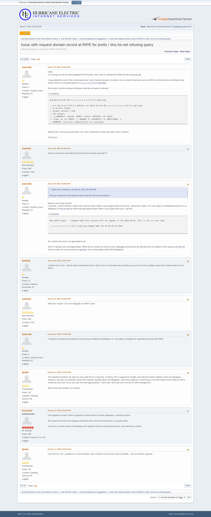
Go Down (24, 59)
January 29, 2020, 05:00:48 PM (59, 299)
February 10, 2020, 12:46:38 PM (59, 372)
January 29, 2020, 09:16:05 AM (59, 148)
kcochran (27, 410)
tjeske (25, 372)
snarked (26, 148)
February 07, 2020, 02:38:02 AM (59, 334)
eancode (27, 67)
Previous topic (171, 51)
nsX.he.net (64, 209)
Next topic (185, 51)
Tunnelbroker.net (178, 27)
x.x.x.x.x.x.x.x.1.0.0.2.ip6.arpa (93, 83)
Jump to (153, 497)
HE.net (143, 247)
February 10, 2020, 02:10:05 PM (59, 410)
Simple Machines (37, 514)
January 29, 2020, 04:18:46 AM (59, 67)
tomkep (26, 260)
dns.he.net (136, 75)
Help (170, 514)
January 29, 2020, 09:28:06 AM (59, 184)
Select (55, 94)
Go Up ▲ (190, 514)
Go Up (23, 486)
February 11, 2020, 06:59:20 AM (59, 449)
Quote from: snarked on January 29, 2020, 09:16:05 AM (74, 190)
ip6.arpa (120, 247)
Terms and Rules (180, 514)
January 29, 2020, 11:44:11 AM (59, 261)
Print (187, 59)
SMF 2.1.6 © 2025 (24, 514)
